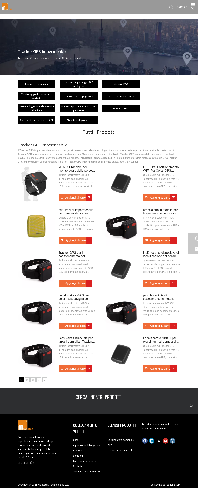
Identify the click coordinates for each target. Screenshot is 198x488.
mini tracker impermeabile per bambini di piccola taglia (76, 211)
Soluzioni (78, 455)
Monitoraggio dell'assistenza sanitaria (36, 96)
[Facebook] (145, 441)
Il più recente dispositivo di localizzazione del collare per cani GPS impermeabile (161, 254)
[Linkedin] (151, 441)
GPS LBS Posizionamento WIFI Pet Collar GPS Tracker (161, 168)
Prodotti (77, 450)
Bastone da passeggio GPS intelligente (79, 84)
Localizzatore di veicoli (120, 450)
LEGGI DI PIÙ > (26, 462)
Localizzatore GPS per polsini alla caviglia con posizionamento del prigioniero (74, 297)
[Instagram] (172, 441)
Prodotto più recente (36, 84)
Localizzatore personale (121, 96)
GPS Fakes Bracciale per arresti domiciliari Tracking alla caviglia (76, 339)
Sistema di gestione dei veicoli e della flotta (36, 108)
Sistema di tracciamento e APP (37, 120)
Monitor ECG (121, 84)
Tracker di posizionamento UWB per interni (79, 108)
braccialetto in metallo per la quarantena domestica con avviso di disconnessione (160, 211)
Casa (75, 440)
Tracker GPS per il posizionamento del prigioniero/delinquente (74, 254)
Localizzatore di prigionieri (78, 96)
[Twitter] (158, 441)
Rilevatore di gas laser (79, 120)
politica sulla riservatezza (86, 471)
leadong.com (173, 484)
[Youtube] (165, 441)
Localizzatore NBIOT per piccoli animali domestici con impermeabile (159, 339)
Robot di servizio (121, 108)
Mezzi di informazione (85, 461)
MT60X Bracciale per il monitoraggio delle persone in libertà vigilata (77, 168)
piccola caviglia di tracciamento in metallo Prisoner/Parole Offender (160, 297)
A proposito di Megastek (86, 445)
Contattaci (78, 466)
